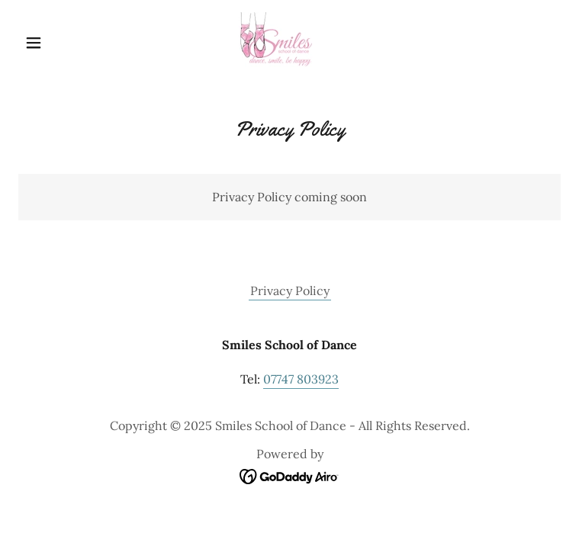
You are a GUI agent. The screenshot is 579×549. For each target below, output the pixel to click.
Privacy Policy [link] (290, 290)
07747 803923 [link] (301, 379)
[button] (59, 42)
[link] (289, 42)
